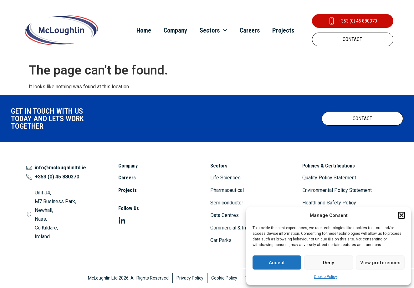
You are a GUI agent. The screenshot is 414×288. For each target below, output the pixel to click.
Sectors (213, 30)
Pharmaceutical (227, 190)
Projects (283, 30)
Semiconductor (226, 203)
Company (175, 30)
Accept (277, 262)
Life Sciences (225, 178)
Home (143, 30)
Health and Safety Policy (329, 203)
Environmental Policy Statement (337, 190)
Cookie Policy (325, 277)
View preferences (380, 262)
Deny (328, 262)
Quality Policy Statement (329, 178)
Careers (250, 30)
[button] (401, 215)
